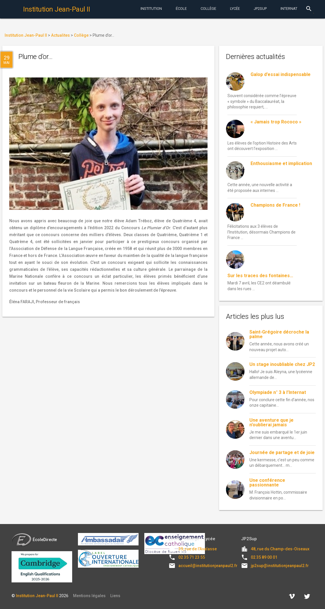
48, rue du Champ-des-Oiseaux (280, 549)
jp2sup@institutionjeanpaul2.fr (280, 565)
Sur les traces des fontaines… (260, 275)
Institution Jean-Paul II (37, 595)
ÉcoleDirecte (34, 539)
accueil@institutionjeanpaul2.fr (208, 565)
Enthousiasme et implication (281, 163)
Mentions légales (89, 595)
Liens (115, 595)
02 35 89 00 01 (264, 557)
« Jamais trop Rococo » (276, 122)
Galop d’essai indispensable (281, 74)
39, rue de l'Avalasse (197, 549)
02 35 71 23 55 (191, 557)
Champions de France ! (275, 205)
